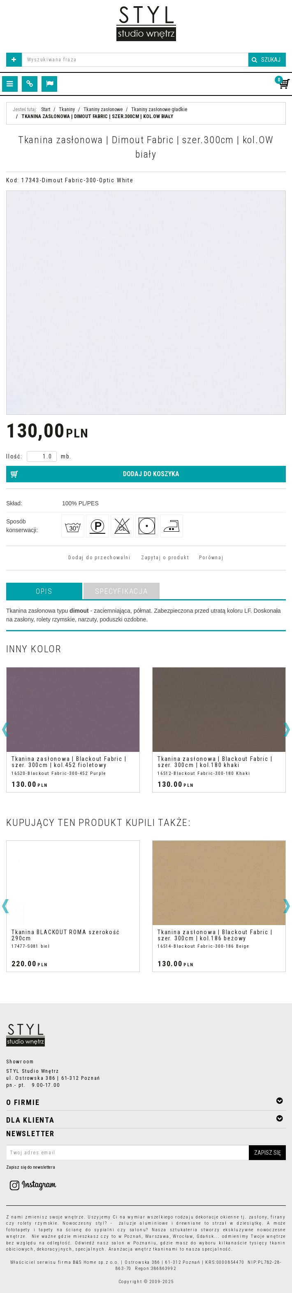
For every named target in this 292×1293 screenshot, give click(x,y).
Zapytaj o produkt (165, 557)
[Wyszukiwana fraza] (135, 60)
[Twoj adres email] (146, 1152)
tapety (46, 1230)
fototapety (18, 1230)
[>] (286, 730)
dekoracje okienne (217, 1217)
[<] (5, 730)
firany (278, 1217)
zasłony (258, 1217)
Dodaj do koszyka (151, 474)
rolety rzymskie (38, 1223)
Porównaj (211, 557)
